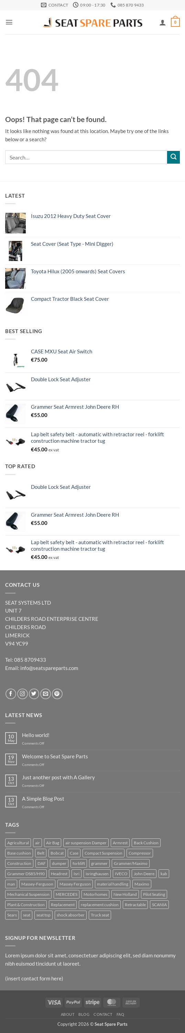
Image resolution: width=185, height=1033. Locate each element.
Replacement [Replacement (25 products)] (63, 904)
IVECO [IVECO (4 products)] (121, 873)
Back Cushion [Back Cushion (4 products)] (146, 842)
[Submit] (173, 157)
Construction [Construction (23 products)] (19, 863)
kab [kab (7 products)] (164, 873)
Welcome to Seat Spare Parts (55, 756)
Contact (103, 1014)
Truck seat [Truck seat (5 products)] (100, 914)
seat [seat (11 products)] (26, 914)
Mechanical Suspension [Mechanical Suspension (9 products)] (28, 894)
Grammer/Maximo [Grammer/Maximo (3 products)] (131, 863)
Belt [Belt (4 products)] (40, 853)
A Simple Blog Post (43, 799)
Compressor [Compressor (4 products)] (140, 853)
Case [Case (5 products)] (74, 853)
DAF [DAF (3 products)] (41, 863)
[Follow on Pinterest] (57, 694)
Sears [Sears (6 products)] (12, 914)
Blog (83, 1014)
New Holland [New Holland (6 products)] (125, 894)
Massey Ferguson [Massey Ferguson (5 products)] (75, 884)
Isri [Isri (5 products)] (76, 873)
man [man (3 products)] (11, 884)
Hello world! (36, 735)
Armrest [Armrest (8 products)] (120, 842)
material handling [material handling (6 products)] (112, 884)
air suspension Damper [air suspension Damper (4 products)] (86, 842)
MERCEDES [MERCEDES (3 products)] (66, 894)
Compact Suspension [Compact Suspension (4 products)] (103, 853)
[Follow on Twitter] (34, 694)
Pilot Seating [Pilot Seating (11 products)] (154, 894)
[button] (9, 22)
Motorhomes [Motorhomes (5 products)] (95, 894)
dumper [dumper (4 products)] (59, 863)
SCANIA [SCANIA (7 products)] (159, 904)
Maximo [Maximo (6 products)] (141, 884)
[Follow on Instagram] (22, 694)
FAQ (120, 1014)
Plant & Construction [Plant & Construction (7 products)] (26, 904)
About (68, 1014)
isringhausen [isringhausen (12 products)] (97, 873)
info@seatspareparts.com (49, 668)
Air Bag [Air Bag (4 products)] (52, 842)
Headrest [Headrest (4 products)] (59, 873)
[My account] (162, 22)
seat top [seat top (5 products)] (43, 914)
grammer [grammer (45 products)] (99, 863)
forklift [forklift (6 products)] (79, 863)
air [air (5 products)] (37, 842)
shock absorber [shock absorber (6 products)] (71, 914)
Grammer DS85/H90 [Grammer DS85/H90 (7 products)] (26, 873)
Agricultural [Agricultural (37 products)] (18, 842)
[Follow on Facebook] (11, 694)
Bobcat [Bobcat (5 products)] (57, 853)
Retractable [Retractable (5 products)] (135, 904)
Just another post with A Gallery (58, 777)
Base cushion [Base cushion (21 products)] (19, 853)
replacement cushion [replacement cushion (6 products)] (100, 904)
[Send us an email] (45, 694)
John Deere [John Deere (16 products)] (144, 873)
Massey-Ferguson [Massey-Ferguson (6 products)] (37, 884)
